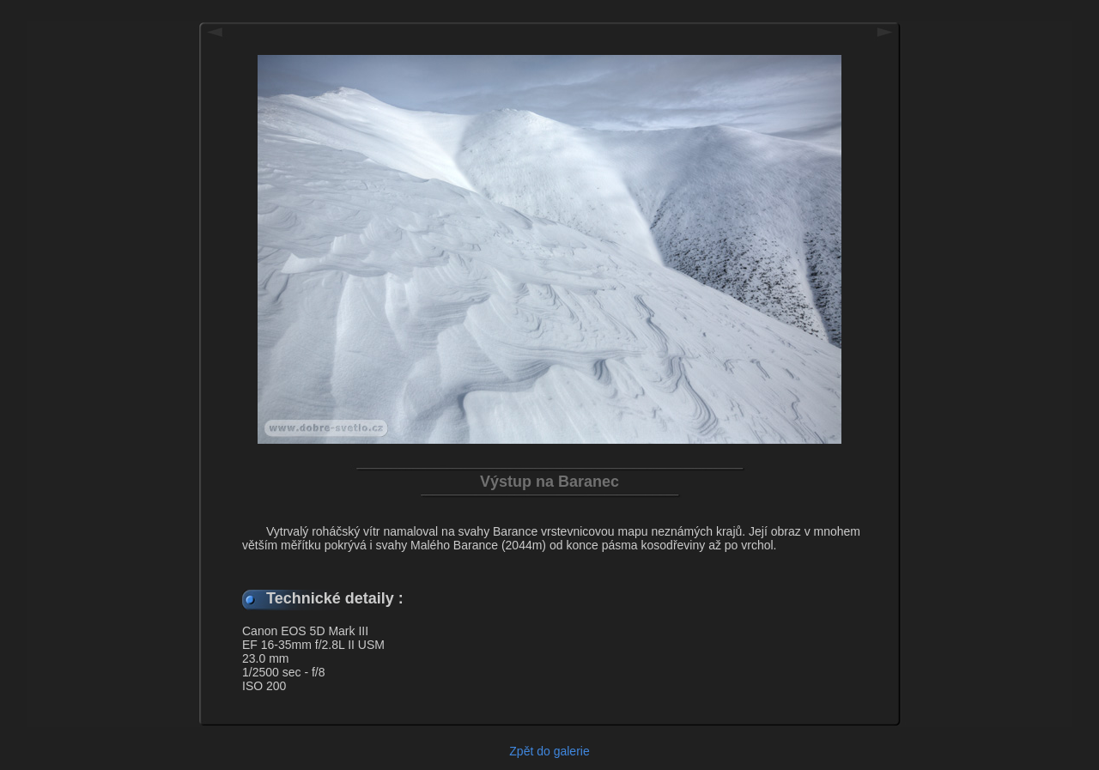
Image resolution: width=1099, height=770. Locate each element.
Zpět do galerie (549, 751)
